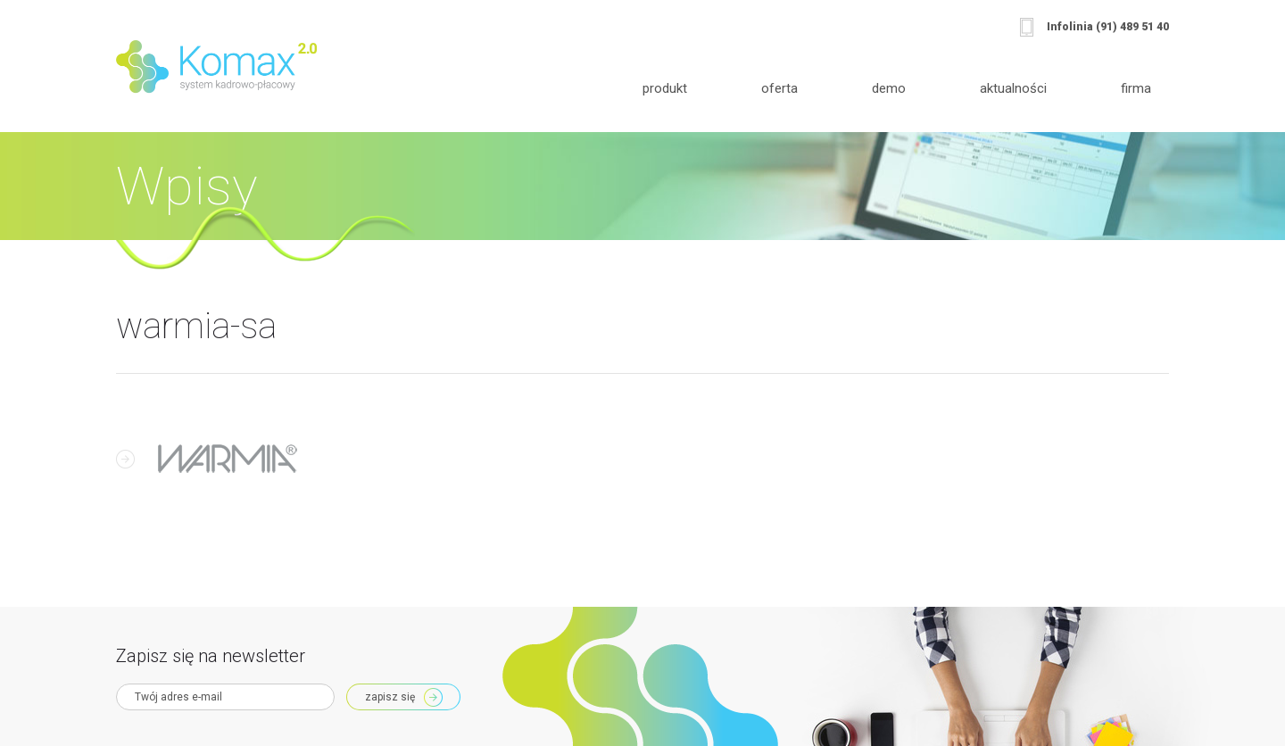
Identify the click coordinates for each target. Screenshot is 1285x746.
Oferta (779, 88)
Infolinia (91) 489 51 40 (1108, 27)
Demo (889, 88)
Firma (1136, 88)
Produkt (664, 88)
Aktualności (1013, 88)
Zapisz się (390, 697)
